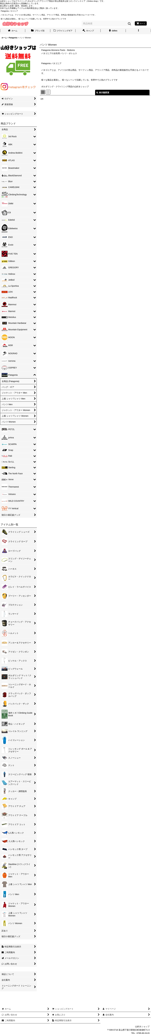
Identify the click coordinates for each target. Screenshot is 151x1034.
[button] (138, 31)
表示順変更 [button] (102, 92)
